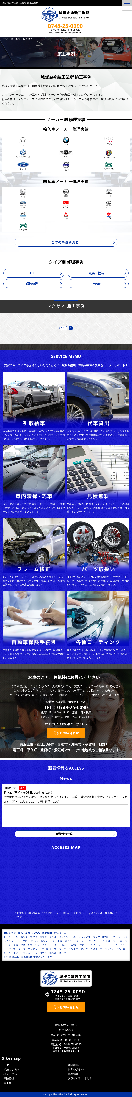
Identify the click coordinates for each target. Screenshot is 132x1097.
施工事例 (8, 1083)
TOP (6, 1065)
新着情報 (73, 1074)
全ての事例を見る (65, 242)
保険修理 (32, 283)
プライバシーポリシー (81, 1078)
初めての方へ (11, 1069)
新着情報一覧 (64, 834)
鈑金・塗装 (96, 273)
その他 (96, 283)
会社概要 (73, 1065)
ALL (32, 273)
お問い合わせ (76, 1069)
